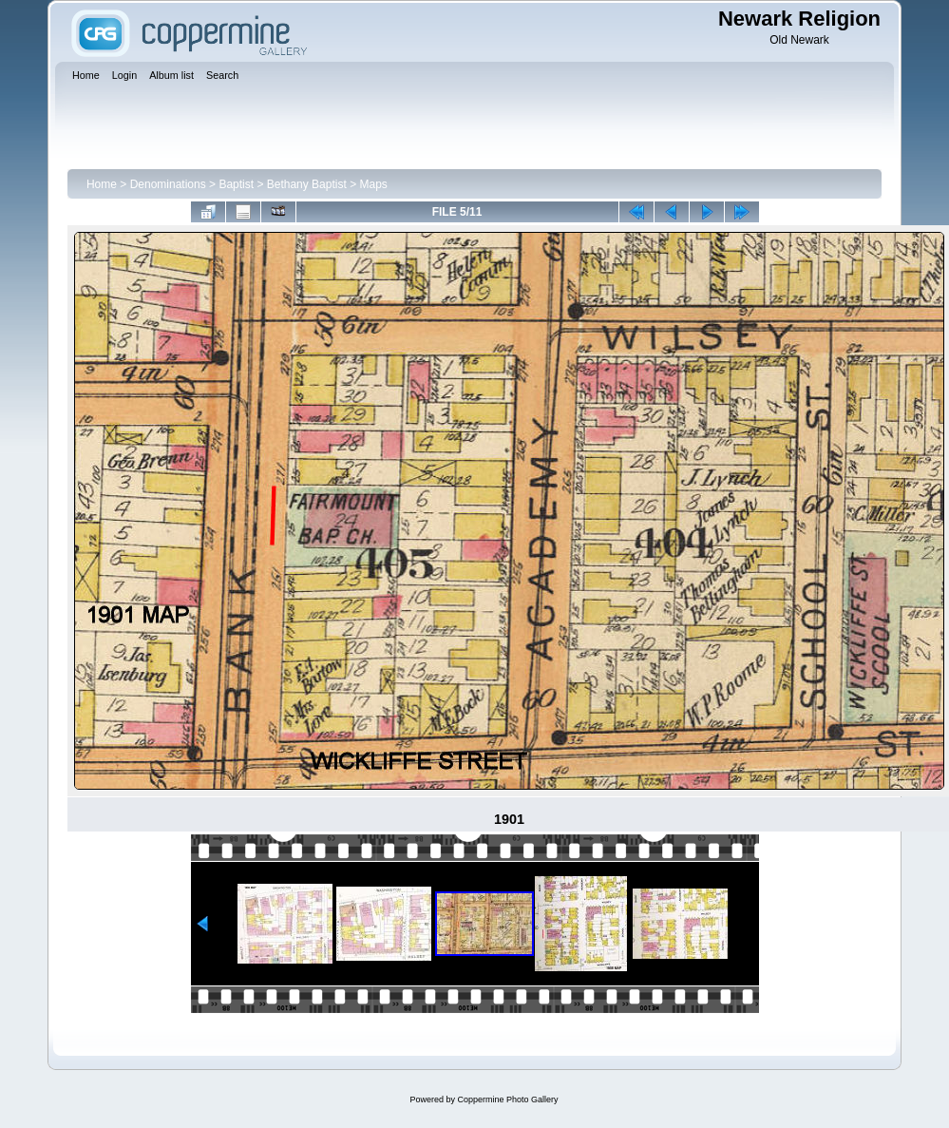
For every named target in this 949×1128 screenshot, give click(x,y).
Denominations (168, 184)
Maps (374, 184)
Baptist (236, 184)
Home (101, 184)
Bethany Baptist (307, 184)
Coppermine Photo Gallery (507, 1099)
